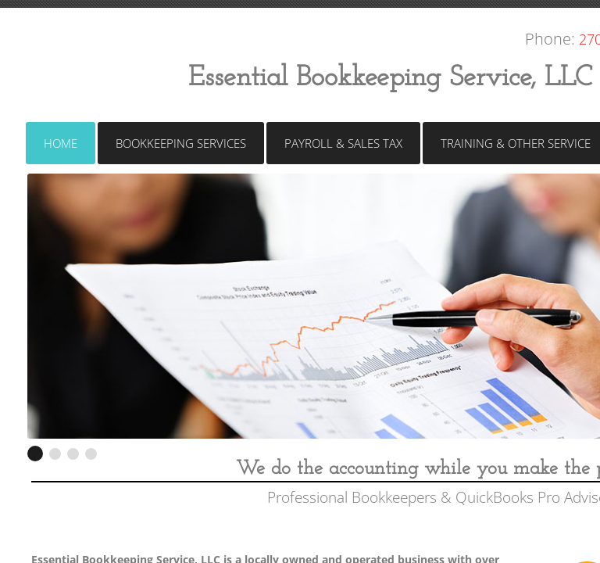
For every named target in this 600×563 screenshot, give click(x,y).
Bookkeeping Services (181, 143)
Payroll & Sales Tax (343, 143)
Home (60, 143)
